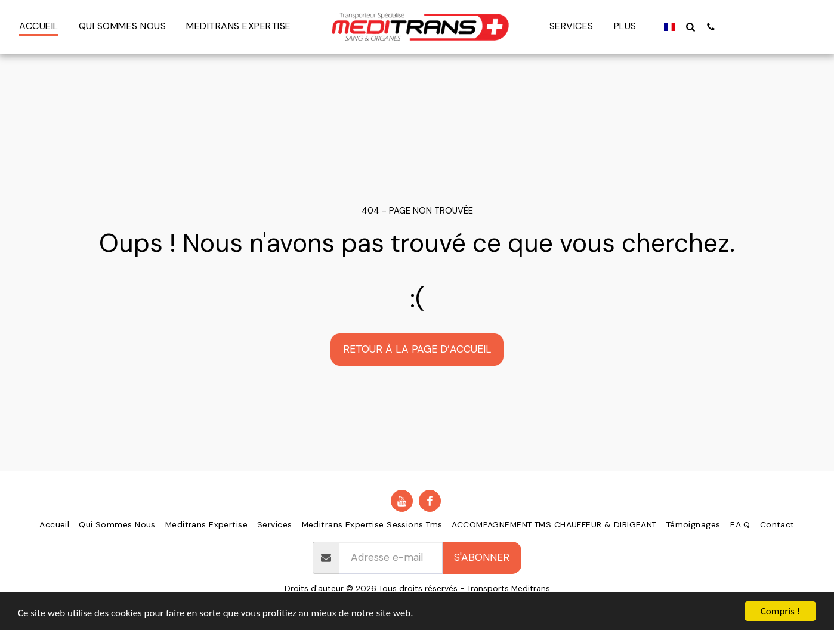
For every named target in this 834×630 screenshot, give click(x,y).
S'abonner (481, 557)
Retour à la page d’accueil (417, 349)
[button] (690, 26)
